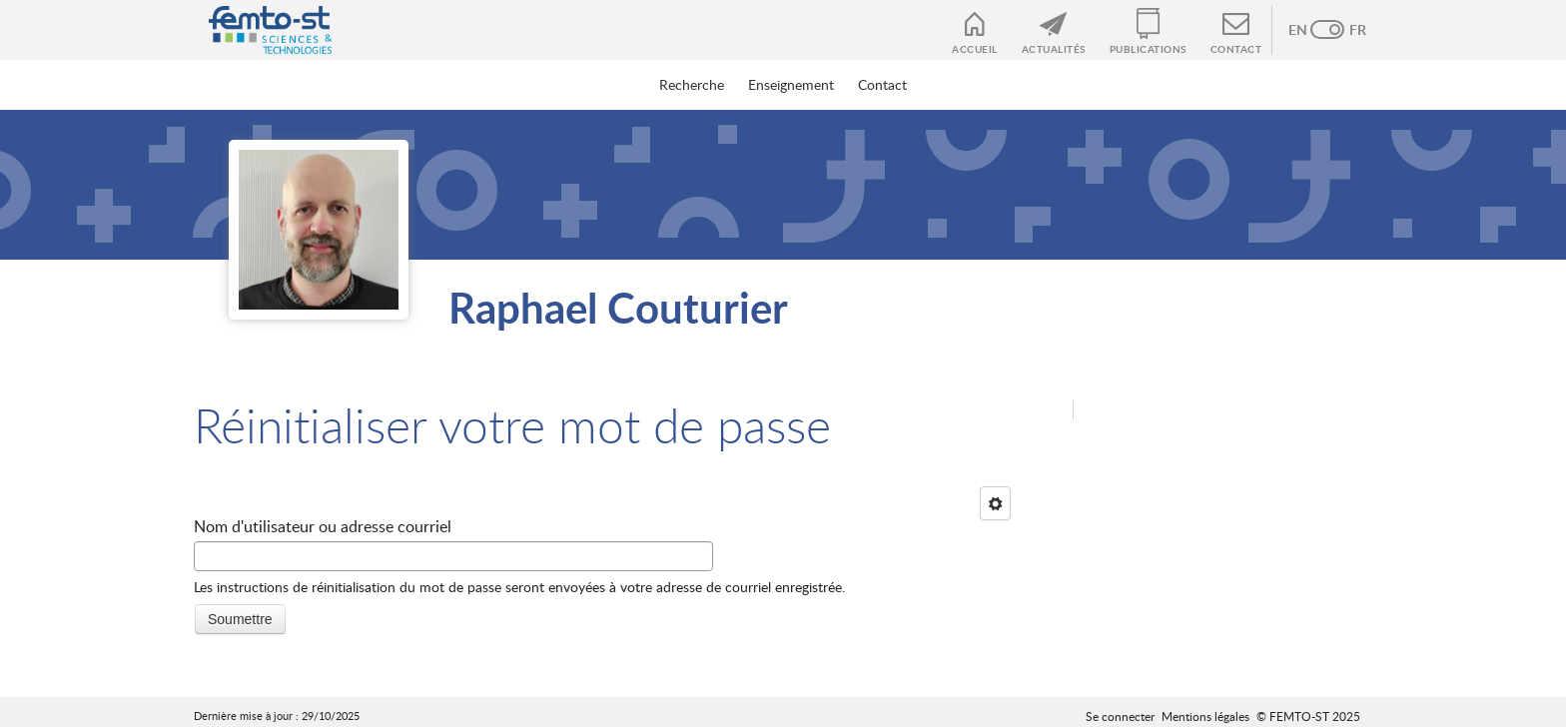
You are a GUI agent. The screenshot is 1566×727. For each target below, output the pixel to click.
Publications (1148, 49)
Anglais (1307, 30)
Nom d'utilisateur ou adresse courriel (322, 526)
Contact (1236, 49)
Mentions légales (1205, 716)
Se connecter (1120, 716)
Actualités (1054, 49)
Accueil (975, 49)
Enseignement (791, 84)
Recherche (691, 84)
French (1347, 30)
